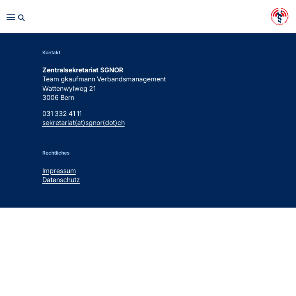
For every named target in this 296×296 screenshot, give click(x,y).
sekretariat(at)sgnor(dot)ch (83, 122)
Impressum (59, 170)
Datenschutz (61, 180)
